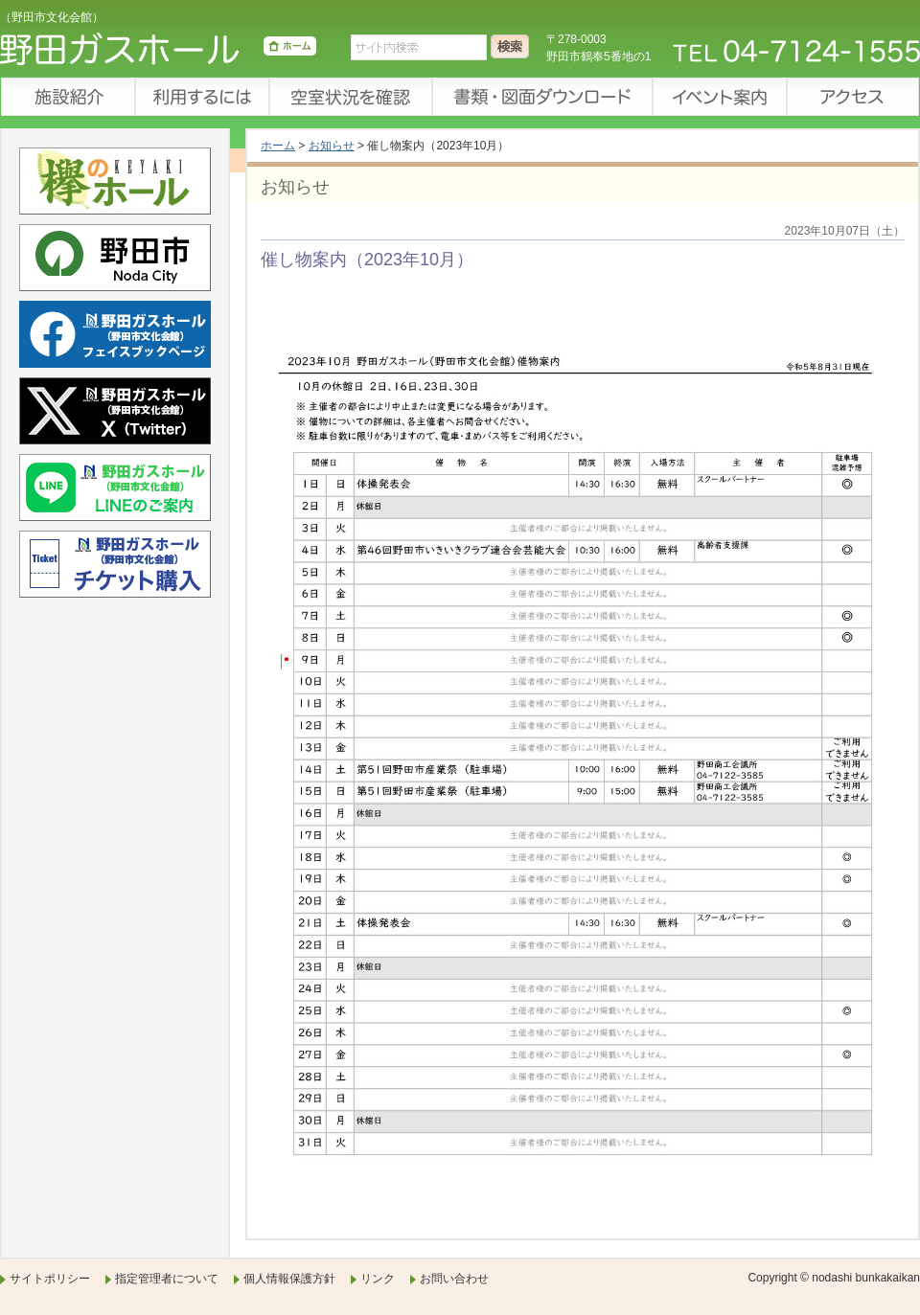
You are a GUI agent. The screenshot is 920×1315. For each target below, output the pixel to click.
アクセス (853, 97)
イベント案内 (719, 97)
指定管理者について (166, 1278)
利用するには (201, 97)
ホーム (278, 145)
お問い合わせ (454, 1278)
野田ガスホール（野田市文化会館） (158, 53)
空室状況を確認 (349, 97)
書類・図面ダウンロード (541, 97)
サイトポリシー (50, 1278)
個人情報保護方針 (289, 1278)
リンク (377, 1278)
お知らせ (332, 145)
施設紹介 (67, 97)
